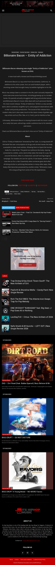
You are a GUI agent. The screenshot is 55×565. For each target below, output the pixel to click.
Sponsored (40, 52)
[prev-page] (3, 239)
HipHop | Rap (34, 52)
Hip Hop (34, 191)
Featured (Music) (6, 434)
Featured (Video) (15, 52)
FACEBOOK (31, 185)
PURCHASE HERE (27, 180)
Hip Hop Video (8, 193)
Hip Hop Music (41, 191)
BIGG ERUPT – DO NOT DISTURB (16, 437)
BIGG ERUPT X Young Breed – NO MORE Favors (22, 492)
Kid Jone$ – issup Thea (46, 201)
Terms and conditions (26, 559)
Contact (17, 559)
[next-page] (6, 239)
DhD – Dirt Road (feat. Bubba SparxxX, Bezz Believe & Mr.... (27, 383)
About (11, 559)
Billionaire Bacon (14, 191)
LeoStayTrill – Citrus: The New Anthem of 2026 (32, 317)
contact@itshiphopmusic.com (31, 540)
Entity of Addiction (25, 191)
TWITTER (21, 185)
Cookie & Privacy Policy (39, 559)
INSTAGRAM (42, 185)
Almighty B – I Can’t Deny (9, 201)
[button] (3, 10)
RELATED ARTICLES (8, 207)
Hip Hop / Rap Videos (24, 52)
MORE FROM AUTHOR (22, 207)
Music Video (17, 193)
